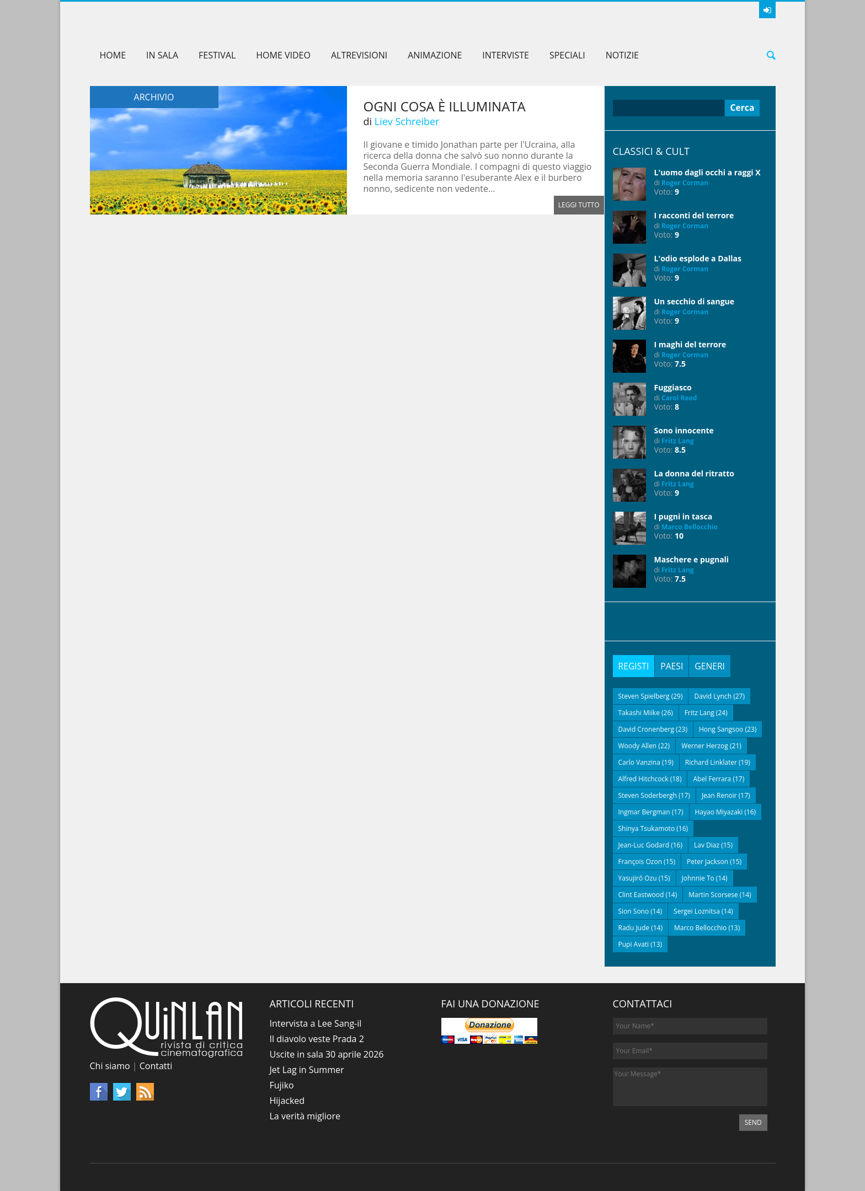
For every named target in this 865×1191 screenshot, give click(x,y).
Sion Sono (633, 911)
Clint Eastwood (641, 894)
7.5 (680, 363)
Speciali (567, 55)
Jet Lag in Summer (307, 1070)
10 (679, 535)
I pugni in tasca (683, 516)
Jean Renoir (719, 795)
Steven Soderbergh (647, 795)
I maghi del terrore (690, 344)
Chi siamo (110, 1066)
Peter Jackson (707, 861)
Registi (634, 666)
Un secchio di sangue (694, 301)
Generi (711, 666)
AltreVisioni (359, 55)
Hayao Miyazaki (719, 812)
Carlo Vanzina (639, 762)
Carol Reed (679, 398)
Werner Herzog (704, 745)
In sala (162, 55)
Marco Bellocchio (689, 527)
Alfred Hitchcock (643, 779)
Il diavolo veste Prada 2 (317, 1039)
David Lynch (712, 696)
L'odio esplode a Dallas (697, 258)
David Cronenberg (646, 729)
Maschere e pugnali (691, 559)
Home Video (283, 55)
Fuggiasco (673, 387)
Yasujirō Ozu (637, 878)
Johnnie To (698, 878)
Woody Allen (637, 745)
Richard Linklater (711, 762)
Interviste (505, 55)
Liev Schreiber (407, 121)
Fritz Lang (677, 441)
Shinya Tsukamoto (646, 828)
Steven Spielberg (644, 696)
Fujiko (282, 1085)
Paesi (672, 666)
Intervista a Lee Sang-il (316, 1023)
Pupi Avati (633, 944)
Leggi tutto (579, 205)
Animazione (435, 55)
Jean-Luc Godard (644, 845)
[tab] (634, 666)
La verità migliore (305, 1116)
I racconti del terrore (694, 215)
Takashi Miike (639, 712)
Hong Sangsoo (721, 729)
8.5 (680, 449)
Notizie (622, 55)
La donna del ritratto (694, 473)
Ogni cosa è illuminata (445, 106)
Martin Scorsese (713, 894)
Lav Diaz (706, 845)
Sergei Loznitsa (697, 911)
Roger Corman (684, 182)
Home (113, 55)
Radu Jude (634, 927)
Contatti (156, 1066)
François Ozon (640, 861)
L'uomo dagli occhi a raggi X (707, 172)
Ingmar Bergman (644, 812)
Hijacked (287, 1101)
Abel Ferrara (712, 779)
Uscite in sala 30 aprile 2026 (327, 1054)
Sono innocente (684, 430)
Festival (217, 55)
